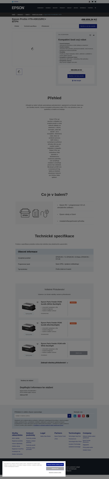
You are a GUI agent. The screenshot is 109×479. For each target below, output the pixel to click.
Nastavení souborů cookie (55, 472)
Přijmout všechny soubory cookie (55, 464)
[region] (34, 469)
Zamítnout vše (55, 468)
